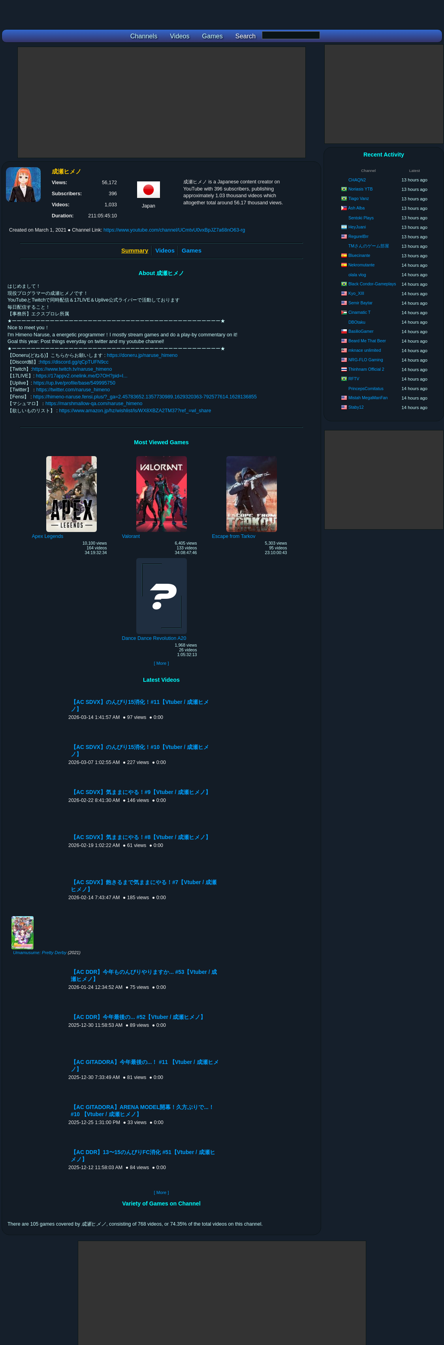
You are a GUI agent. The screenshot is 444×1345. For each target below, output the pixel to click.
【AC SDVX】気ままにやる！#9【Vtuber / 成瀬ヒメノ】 (141, 792)
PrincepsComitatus (366, 388)
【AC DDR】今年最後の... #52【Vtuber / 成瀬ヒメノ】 (138, 1017)
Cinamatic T (359, 312)
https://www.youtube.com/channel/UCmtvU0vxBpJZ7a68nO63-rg (174, 230)
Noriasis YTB (360, 189)
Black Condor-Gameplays (372, 283)
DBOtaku (356, 322)
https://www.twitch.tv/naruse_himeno (72, 369)
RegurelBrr (358, 236)
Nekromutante (361, 264)
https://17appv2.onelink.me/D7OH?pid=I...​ (82, 376)
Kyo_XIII (356, 293)
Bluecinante (359, 255)
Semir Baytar (360, 302)
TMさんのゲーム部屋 (368, 245)
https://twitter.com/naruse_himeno (73, 389)
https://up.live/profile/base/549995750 (74, 383)
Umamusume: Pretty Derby (39, 952)
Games (191, 250)
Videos (165, 250)
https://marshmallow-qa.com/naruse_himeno (93, 403)
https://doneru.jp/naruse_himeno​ (142, 355)
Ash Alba (356, 208)
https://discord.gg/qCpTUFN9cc (74, 362)
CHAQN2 (357, 179)
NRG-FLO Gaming (365, 359)
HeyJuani (357, 226)
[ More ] (161, 663)
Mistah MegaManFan (368, 397)
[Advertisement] (161, 102)
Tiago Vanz (358, 198)
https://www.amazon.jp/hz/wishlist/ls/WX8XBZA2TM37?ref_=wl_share (135, 410)
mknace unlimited (364, 350)
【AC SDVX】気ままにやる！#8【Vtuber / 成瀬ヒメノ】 (141, 837)
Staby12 (356, 407)
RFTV (353, 378)
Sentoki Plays (361, 217)
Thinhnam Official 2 (366, 369)
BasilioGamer (361, 331)
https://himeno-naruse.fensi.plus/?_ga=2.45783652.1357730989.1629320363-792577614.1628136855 (145, 397)
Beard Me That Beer (367, 340)
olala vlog (357, 274)
